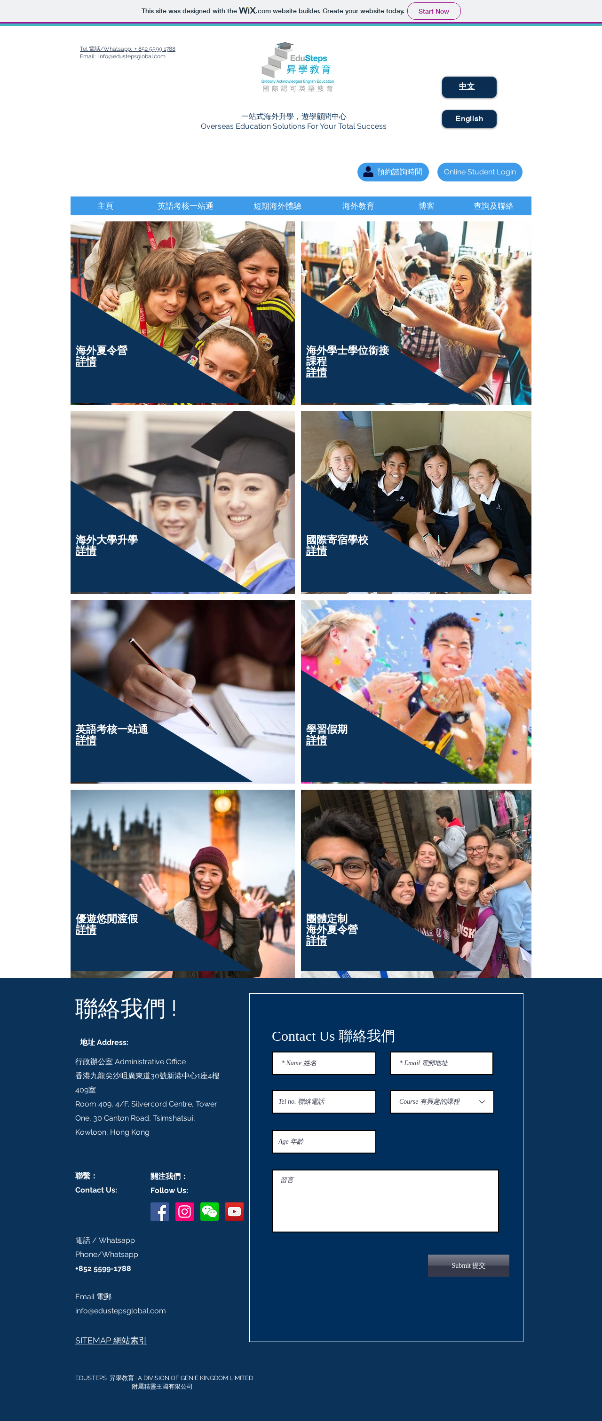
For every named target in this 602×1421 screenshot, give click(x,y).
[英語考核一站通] (185, 205)
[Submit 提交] (468, 1266)
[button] (209, 1211)
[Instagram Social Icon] (184, 1211)
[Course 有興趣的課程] (442, 1102)
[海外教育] (358, 205)
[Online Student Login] (480, 172)
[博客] (426, 205)
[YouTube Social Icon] (234, 1211)
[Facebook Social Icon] (159, 1211)
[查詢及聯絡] (493, 205)
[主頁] (105, 205)
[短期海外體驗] (277, 205)
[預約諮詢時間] (393, 172)
